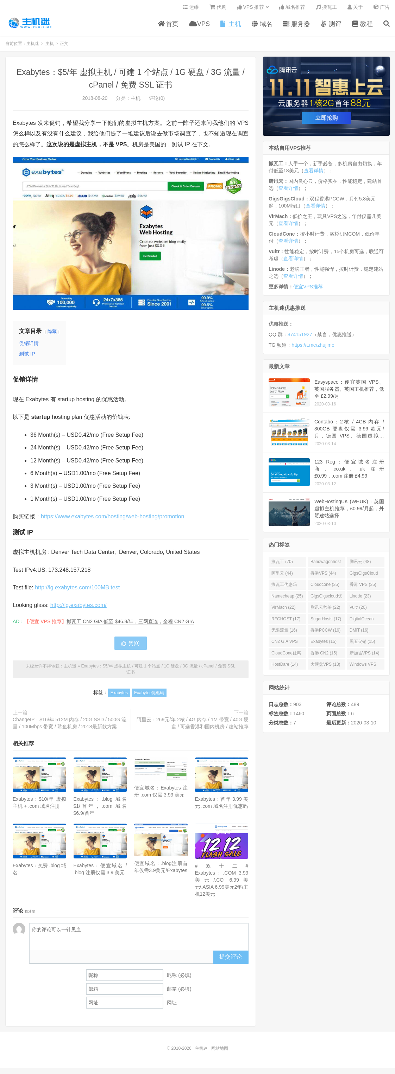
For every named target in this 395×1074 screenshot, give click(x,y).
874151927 (300, 337)
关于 (355, 9)
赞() (130, 646)
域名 (262, 26)
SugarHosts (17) (326, 621)
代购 (217, 9)
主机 (230, 26)
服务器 (296, 26)
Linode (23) (360, 598)
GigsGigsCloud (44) (364, 577)
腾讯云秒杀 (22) (325, 610)
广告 (382, 9)
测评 (331, 26)
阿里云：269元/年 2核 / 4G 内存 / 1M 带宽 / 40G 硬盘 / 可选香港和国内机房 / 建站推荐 (193, 726)
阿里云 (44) (282, 576)
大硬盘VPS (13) (325, 667)
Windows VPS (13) (363, 668)
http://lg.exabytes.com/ (78, 608)
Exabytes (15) (324, 644)
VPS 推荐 (250, 9)
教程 (362, 26)
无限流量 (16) (284, 633)
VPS (199, 26)
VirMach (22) (283, 610)
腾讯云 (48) (360, 564)
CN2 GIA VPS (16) (284, 646)
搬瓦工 (326, 9)
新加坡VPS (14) (365, 655)
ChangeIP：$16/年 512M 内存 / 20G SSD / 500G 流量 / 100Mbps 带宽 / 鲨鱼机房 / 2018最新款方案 (69, 726)
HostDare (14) (284, 667)
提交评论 (230, 960)
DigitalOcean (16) (362, 623)
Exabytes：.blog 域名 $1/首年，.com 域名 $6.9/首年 (100, 809)
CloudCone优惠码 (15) (286, 657)
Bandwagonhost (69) (326, 566)
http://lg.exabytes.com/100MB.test (77, 590)
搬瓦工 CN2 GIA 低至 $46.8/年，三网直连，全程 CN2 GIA (130, 624)
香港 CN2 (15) (324, 655)
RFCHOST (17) (285, 621)
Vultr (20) (358, 610)
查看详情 (314, 173)
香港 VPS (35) (363, 587)
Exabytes (119, 695)
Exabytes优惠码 (149, 695)
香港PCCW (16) (325, 633)
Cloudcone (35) (325, 587)
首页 (168, 26)
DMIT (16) (359, 633)
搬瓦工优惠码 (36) (284, 589)
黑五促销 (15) (362, 644)
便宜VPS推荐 (308, 289)
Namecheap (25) (287, 598)
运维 (191, 9)
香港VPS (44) (323, 576)
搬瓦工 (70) (282, 564)
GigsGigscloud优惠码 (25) (326, 600)
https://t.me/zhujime (312, 348)
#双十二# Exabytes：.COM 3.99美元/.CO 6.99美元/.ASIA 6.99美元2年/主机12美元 (222, 883)
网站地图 (219, 1051)
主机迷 (30, 25)
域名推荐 (292, 9)
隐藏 (52, 334)
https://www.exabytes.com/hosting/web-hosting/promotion (112, 519)
